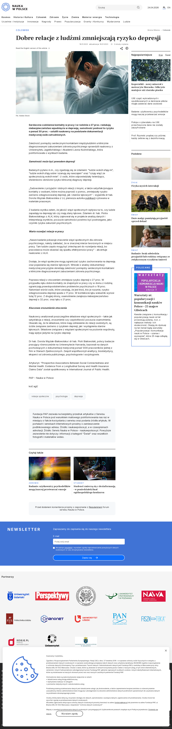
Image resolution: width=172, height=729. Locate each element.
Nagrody (46, 21)
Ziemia (75, 17)
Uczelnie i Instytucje (13, 21)
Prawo (58, 21)
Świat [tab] (167, 55)
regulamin (68, 548)
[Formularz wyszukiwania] (119, 7)
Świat (134, 215)
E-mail (56, 536)
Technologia (112, 17)
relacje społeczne (40, 396)
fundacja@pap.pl (121, 703)
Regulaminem (95, 507)
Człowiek (41, 17)
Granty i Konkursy (94, 21)
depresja (78, 396)
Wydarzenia (113, 21)
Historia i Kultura (23, 17)
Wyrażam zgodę (69, 713)
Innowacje (33, 21)
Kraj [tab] (161, 55)
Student (79, 483)
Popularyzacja (73, 21)
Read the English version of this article (31, 48)
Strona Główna (154, 30)
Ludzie (126, 21)
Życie (65, 17)
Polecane (143, 267)
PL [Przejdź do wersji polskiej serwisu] (164, 7)
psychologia (61, 396)
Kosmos (6, 17)
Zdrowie (54, 17)
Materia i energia (92, 17)
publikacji (90, 198)
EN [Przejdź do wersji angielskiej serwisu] (168, 7)
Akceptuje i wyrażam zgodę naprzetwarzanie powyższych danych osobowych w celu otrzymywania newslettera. (87, 549)
